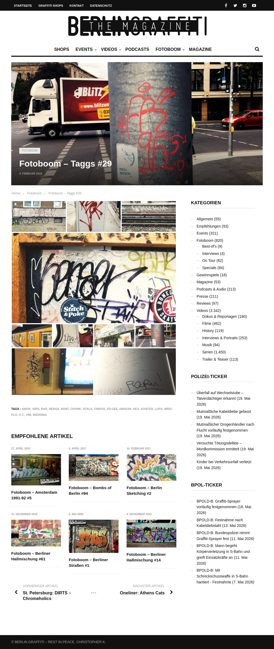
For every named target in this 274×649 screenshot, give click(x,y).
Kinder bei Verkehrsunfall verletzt (224, 462)
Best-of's (209, 246)
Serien (207, 352)
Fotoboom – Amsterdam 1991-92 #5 (34, 495)
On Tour (209, 260)
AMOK (26, 408)
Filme (206, 323)
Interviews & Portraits (220, 338)
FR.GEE (112, 408)
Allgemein (205, 219)
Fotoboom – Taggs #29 (64, 193)
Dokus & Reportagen (219, 316)
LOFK (159, 408)
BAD (44, 408)
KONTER (147, 408)
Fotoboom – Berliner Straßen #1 (88, 563)
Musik (207, 345)
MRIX (168, 408)
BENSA (54, 408)
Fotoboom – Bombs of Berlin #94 (90, 490)
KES (136, 408)
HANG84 (125, 408)
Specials (209, 268)
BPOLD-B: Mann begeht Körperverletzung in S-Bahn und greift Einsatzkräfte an (223, 551)
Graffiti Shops (51, 5)
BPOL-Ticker (206, 485)
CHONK (75, 408)
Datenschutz (101, 5)
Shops (61, 49)
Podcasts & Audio (211, 289)
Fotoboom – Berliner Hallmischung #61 (31, 556)
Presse (202, 296)
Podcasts (137, 49)
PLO (14, 414)
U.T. (21, 414)
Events (85, 49)
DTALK (87, 408)
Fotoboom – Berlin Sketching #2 (144, 490)
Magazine (200, 49)
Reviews (204, 303)
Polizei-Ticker (209, 376)
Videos (110, 49)
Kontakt (77, 5)
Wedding (40, 414)
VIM (28, 414)
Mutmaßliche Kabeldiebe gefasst (224, 411)
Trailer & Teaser (215, 359)
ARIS (35, 408)
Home (16, 193)
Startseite (23, 5)
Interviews (210, 253)
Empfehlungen (209, 226)
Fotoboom (169, 49)
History (208, 331)
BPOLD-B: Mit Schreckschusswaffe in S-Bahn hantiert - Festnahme (222, 576)
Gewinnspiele (208, 275)
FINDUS (99, 408)
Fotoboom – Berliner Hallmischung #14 (146, 557)
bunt (64, 408)
